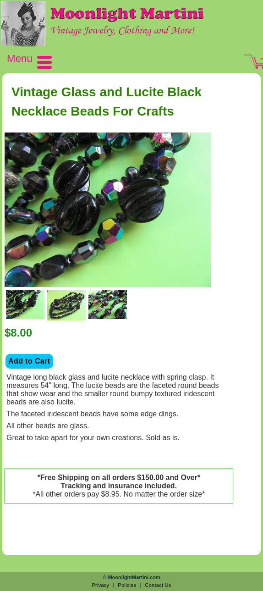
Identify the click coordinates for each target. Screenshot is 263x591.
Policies (127, 585)
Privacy (100, 585)
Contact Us (158, 585)
